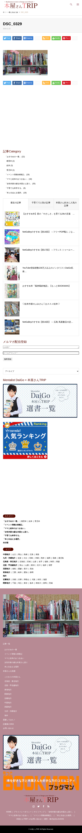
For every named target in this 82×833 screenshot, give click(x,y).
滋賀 (45, 579)
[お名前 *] (41, 347)
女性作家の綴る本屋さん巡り (16, 662)
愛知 (25, 572)
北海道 (22, 562)
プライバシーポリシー (23, 812)
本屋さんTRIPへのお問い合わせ (29, 819)
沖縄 (37, 558)
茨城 (51, 583)
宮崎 (31, 558)
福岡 (48, 558)
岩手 (40, 562)
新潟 (33, 565)
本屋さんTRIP (34, 829)
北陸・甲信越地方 (10, 565)
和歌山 (26, 579)
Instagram (34, 806)
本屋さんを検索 (9, 671)
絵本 (8, 165)
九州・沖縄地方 (9, 558)
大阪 (33, 579)
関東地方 (6, 583)
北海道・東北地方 (10, 562)
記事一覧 (6, 644)
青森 (58, 562)
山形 (34, 562)
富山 (21, 565)
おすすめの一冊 (10, 650)
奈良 (39, 579)
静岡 (31, 572)
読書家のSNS (8, 724)
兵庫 (20, 579)
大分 (25, 558)
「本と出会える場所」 (14, 193)
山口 (14, 554)
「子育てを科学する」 (14, 188)
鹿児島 (61, 558)
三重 (14, 572)
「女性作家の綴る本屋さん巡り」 (18, 184)
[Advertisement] (41, 125)
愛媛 (20, 569)
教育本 (9, 161)
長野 (50, 565)
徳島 (14, 569)
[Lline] (38, 38)
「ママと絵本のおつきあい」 (16, 179)
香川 (25, 569)
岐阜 (20, 572)
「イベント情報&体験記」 (15, 175)
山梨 (27, 565)
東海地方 (6, 572)
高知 (31, 569)
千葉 (14, 583)
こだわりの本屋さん (12, 677)
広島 (31, 554)
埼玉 (20, 583)
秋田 (52, 562)
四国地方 (6, 569)
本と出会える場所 (11, 667)
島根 (25, 554)
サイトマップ (39, 812)
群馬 (45, 583)
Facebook (43, 806)
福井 (44, 565)
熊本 (43, 558)
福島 (46, 562)
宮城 (29, 562)
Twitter (38, 806)
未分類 (5, 543)
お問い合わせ (8, 728)
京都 (14, 579)
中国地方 (6, 554)
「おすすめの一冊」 (13, 157)
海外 (5, 576)
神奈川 (38, 583)
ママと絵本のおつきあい (14, 658)
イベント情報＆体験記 (13, 654)
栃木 (31, 583)
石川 (39, 565)
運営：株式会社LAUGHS (54, 819)
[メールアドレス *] (41, 353)
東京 (25, 583)
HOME (9, 812)
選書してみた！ (9, 720)
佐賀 (19, 558)
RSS (48, 806)
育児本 (9, 170)
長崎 (54, 558)
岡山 (20, 554)
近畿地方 (6, 579)
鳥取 (37, 554)
